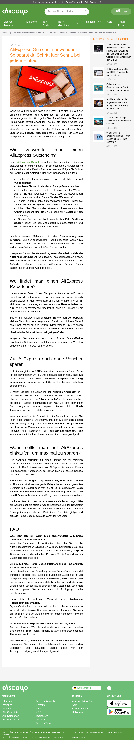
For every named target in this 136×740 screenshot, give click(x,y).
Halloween (77, 712)
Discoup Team (43, 723)
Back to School (80, 708)
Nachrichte (8, 708)
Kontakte (41, 705)
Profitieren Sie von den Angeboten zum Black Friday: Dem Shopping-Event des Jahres (117, 104)
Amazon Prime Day (82, 701)
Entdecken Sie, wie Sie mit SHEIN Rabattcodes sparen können (117, 72)
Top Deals (46, 24)
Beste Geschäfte (68, 24)
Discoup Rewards (8, 24)
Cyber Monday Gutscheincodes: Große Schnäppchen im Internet (118, 87)
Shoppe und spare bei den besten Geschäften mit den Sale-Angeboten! (67, 2)
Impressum (42, 716)
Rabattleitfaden (10, 719)
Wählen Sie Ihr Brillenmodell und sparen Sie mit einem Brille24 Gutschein (118, 137)
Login (121, 11)
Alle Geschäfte (10, 712)
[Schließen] (131, 2)
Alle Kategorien (10, 716)
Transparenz (42, 719)
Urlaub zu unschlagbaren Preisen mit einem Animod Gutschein (118, 120)
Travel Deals (121, 24)
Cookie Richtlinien (103, 732)
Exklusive (31, 22)
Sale (109, 22)
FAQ (38, 708)
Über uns (7, 701)
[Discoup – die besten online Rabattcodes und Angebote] (15, 11)
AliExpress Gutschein (30, 162)
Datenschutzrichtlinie (86, 732)
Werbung (7, 705)
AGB (38, 712)
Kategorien (93, 22)
